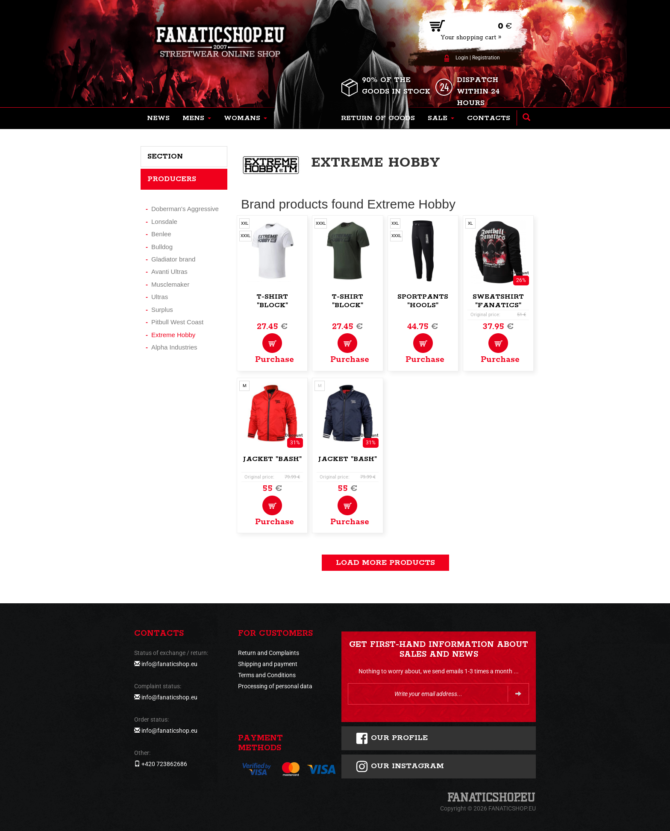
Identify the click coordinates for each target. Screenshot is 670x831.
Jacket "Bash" (272, 459)
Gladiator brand (173, 259)
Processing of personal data (275, 686)
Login (461, 58)
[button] (196, 118)
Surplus (162, 309)
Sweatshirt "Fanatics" (498, 301)
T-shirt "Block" (272, 301)
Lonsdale (164, 221)
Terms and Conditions (267, 675)
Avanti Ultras (169, 271)
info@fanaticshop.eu (169, 664)
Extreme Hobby (173, 334)
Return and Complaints (268, 652)
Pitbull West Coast (177, 322)
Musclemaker (170, 284)
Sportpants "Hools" (422, 301)
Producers (171, 179)
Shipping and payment (267, 664)
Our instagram (400, 766)
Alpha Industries (174, 347)
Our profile (392, 738)
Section (165, 156)
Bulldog (162, 246)
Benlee (161, 234)
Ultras (159, 296)
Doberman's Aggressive (185, 208)
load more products (385, 562)
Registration (486, 58)
